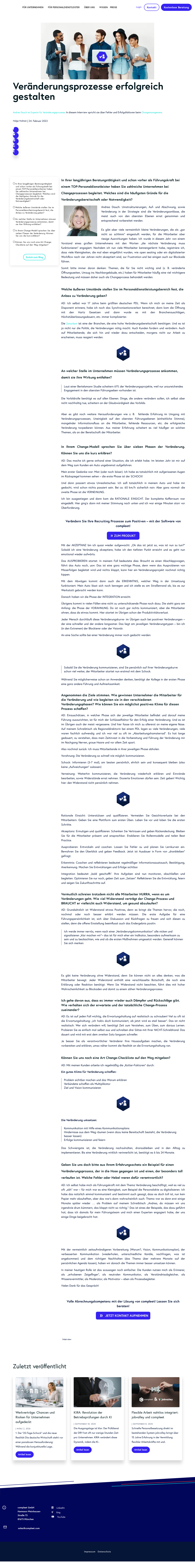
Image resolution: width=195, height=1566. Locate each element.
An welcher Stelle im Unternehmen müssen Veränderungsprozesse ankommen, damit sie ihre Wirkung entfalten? (34, 237)
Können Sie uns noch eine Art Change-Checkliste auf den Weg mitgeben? (36, 262)
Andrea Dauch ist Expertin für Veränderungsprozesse (42, 112)
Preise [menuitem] (33, 14)
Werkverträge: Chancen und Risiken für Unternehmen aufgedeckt (39, 1420)
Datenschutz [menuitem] (104, 1555)
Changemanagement (159, 112)
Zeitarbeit (72, 327)
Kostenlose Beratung (177, 7)
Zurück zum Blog (34, 277)
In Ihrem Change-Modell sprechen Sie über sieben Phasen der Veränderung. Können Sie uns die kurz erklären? (35, 251)
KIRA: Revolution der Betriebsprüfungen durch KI (97, 1418)
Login (140, 5)
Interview (68, 1342)
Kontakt (153, 6)
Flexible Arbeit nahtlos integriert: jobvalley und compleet (152, 1420)
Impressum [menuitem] (89, 1555)
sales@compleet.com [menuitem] (29, 1532)
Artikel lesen (26, 1458)
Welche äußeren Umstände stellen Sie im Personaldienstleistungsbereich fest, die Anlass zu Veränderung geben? (35, 221)
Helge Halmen (21, 120)
